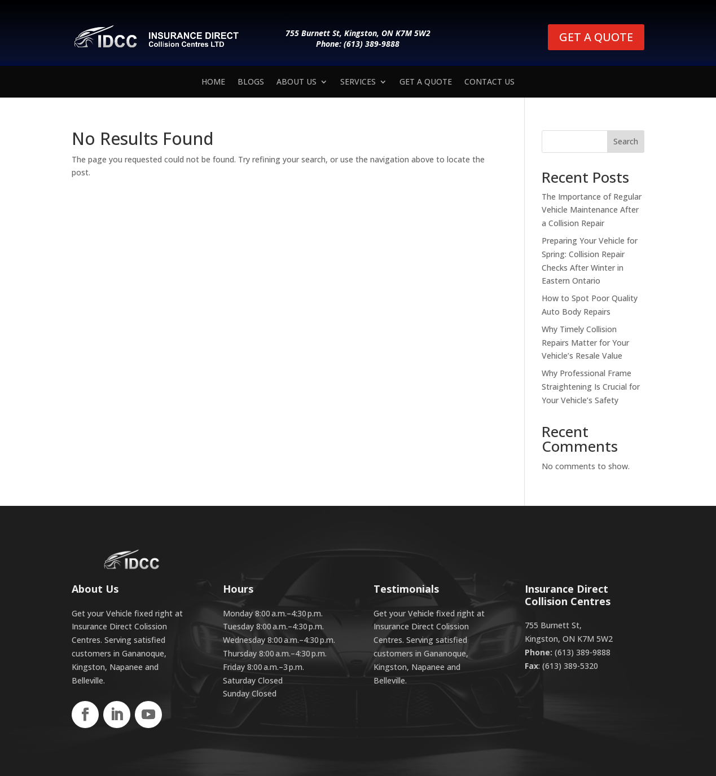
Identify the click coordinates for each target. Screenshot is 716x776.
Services (358, 82)
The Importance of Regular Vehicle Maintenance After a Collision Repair (592, 210)
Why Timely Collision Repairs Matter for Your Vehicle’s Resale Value (585, 342)
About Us (296, 82)
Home (213, 82)
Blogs (251, 82)
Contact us (489, 82)
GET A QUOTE (596, 37)
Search (625, 141)
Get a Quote (425, 82)
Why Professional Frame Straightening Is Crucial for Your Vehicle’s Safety (591, 386)
